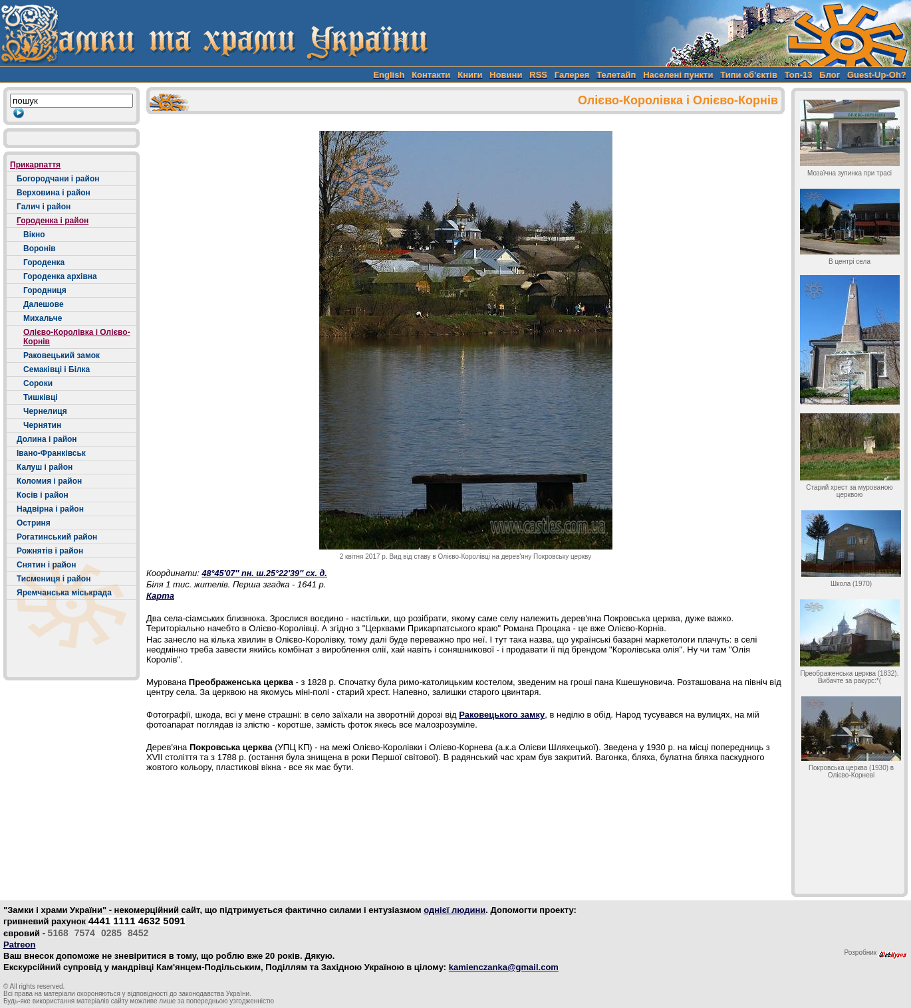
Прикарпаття (35, 164)
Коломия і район (49, 481)
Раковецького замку (502, 715)
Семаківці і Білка (56, 369)
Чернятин (42, 425)
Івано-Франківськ (51, 453)
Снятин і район (46, 564)
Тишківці (40, 397)
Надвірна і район (50, 509)
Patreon (19, 945)
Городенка (44, 262)
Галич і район (43, 206)
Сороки (38, 383)
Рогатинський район (57, 537)
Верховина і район (53, 192)
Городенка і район (52, 220)
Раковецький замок (61, 355)
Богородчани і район (58, 178)
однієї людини (454, 910)
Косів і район (42, 495)
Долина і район (47, 439)
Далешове (43, 304)
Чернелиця (45, 411)
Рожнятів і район (50, 550)
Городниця (44, 290)
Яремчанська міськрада (64, 592)
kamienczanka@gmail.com (504, 967)
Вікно (34, 234)
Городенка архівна (60, 276)
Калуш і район (44, 467)
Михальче (42, 318)
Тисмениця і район (53, 578)
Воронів (39, 248)
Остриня (34, 523)
